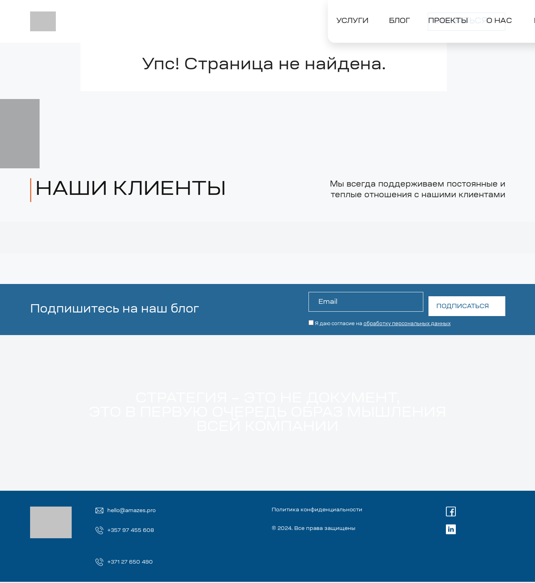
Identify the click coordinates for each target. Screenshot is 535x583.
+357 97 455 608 (135, 531)
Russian (354, 15)
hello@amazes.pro (137, 510)
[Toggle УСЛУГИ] (71, 35)
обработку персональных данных (405, 319)
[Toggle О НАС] (227, 35)
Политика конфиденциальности (348, 510)
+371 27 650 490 (134, 563)
